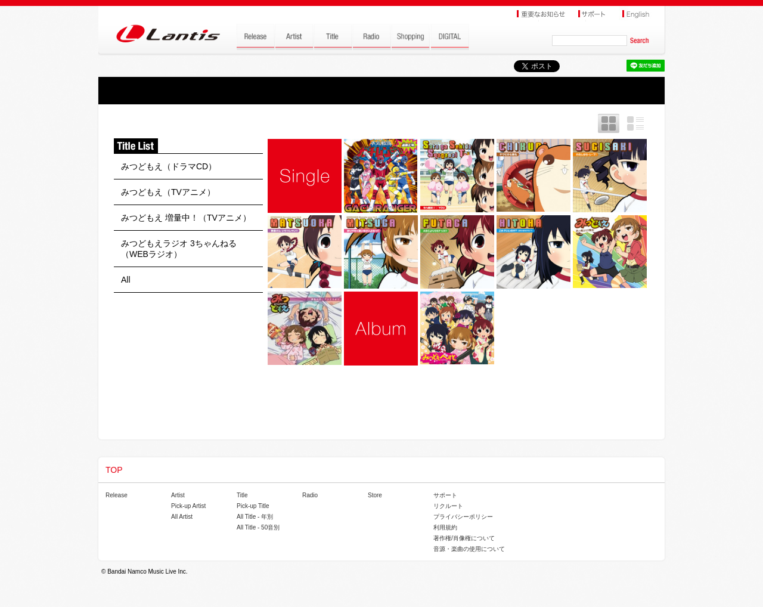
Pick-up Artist (188, 506)
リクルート (448, 506)
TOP (114, 470)
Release (117, 495)
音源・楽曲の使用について (469, 549)
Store (375, 495)
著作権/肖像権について (464, 538)
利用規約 (445, 527)
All (126, 279)
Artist (178, 495)
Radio (310, 495)
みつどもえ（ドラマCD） (168, 166)
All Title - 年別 (255, 516)
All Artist (182, 516)
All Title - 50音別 (258, 527)
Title (242, 495)
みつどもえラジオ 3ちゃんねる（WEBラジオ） (179, 249)
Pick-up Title (253, 506)
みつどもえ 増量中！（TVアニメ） (186, 217)
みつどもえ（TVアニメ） (168, 192)
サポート (445, 495)
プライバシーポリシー (463, 516)
